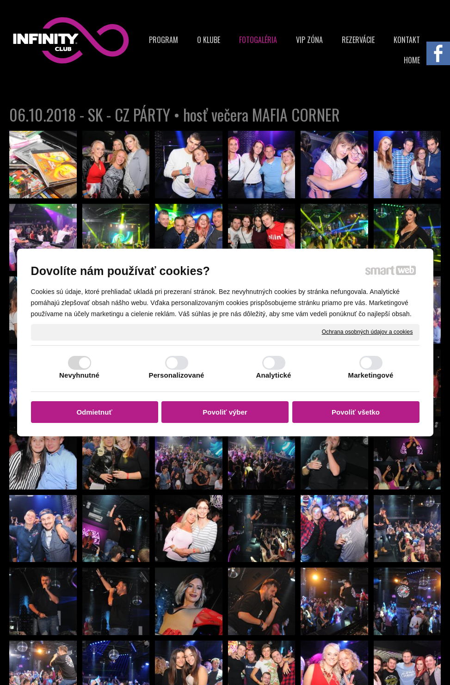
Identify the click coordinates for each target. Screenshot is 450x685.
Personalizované (176, 375)
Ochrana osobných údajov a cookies (367, 332)
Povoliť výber (225, 412)
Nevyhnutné (79, 375)
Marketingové (371, 375)
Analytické (273, 375)
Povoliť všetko (356, 412)
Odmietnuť (94, 412)
